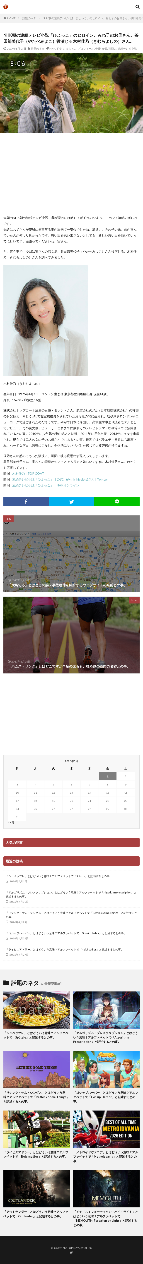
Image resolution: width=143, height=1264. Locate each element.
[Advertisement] (73, 174)
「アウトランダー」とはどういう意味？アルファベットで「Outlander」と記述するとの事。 (35, 1214)
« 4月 (11, 822)
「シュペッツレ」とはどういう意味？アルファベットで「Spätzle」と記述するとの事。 (59, 876)
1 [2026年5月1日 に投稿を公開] (107, 776)
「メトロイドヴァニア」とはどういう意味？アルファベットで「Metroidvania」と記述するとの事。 (105, 1156)
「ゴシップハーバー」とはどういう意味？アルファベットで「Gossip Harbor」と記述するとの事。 (66, 933)
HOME (11, 18)
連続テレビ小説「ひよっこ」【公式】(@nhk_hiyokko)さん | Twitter (60, 479)
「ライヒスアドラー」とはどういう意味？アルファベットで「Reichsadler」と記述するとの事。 (65, 949)
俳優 (98, 48)
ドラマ (60, 48)
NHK (52, 48)
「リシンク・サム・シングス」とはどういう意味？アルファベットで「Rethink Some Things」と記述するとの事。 (71, 915)
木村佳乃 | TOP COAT (28, 473)
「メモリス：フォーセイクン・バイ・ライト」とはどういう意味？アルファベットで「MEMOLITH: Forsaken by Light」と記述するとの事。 (105, 1218)
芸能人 (112, 48)
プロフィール (86, 48)
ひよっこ (71, 48)
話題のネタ (29, 18)
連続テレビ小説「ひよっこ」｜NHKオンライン (45, 485)
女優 (104, 48)
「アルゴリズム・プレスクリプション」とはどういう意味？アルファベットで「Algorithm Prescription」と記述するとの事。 (71, 894)
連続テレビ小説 (127, 48)
